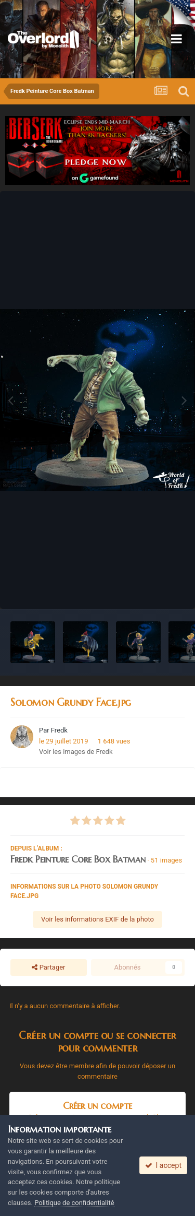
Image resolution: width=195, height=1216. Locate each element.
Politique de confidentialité (74, 1203)
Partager (48, 967)
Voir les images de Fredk (76, 751)
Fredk (59, 730)
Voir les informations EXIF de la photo (97, 919)
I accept (163, 1165)
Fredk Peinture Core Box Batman (78, 859)
